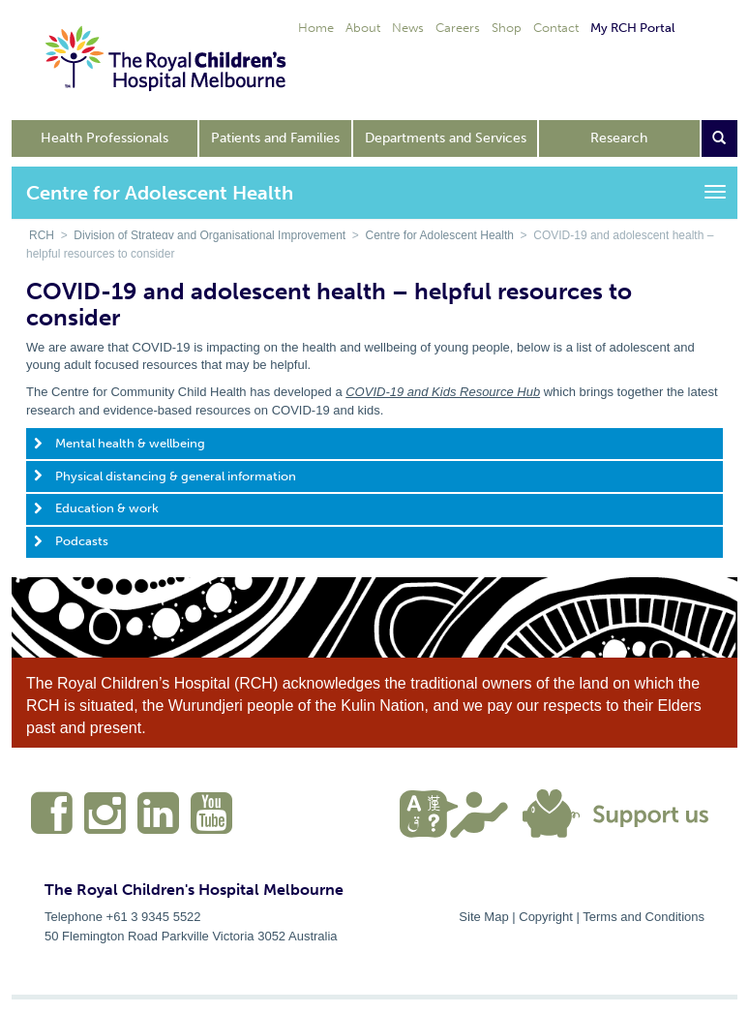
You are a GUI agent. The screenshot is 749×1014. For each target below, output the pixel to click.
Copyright (546, 916)
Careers (457, 27)
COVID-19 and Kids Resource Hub (442, 391)
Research (618, 138)
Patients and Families (275, 138)
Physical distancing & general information (175, 476)
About (362, 27)
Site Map (483, 916)
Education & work (107, 508)
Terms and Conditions (643, 916)
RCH (41, 235)
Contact (556, 27)
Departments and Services (445, 138)
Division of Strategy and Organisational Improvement (209, 235)
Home (316, 27)
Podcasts (81, 541)
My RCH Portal (632, 27)
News (408, 27)
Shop (507, 27)
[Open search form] (720, 138)
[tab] (374, 443)
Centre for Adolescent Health (440, 235)
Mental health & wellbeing (130, 443)
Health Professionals (104, 138)
